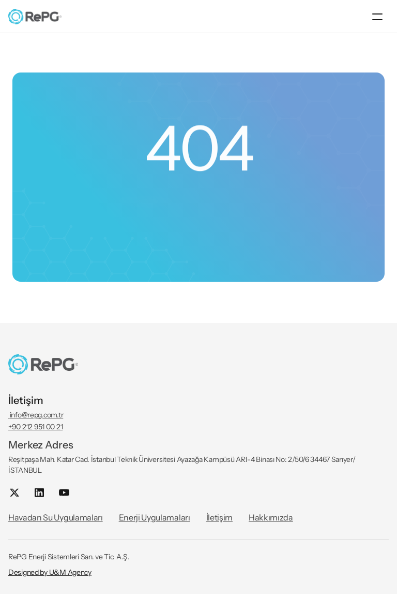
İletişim (219, 517)
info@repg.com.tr (35, 414)
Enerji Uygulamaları (154, 517)
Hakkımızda (271, 517)
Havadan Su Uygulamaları (55, 517)
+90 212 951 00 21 (35, 426)
